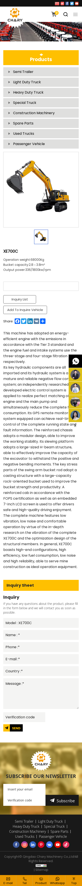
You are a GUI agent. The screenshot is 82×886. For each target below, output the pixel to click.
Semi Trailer (23, 71)
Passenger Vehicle (29, 143)
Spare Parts (23, 123)
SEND (16, 728)
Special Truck (24, 102)
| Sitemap (41, 870)
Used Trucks (23, 133)
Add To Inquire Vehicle (25, 309)
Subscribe (66, 800)
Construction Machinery (34, 112)
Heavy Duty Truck (28, 92)
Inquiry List (20, 299)
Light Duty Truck (27, 82)
